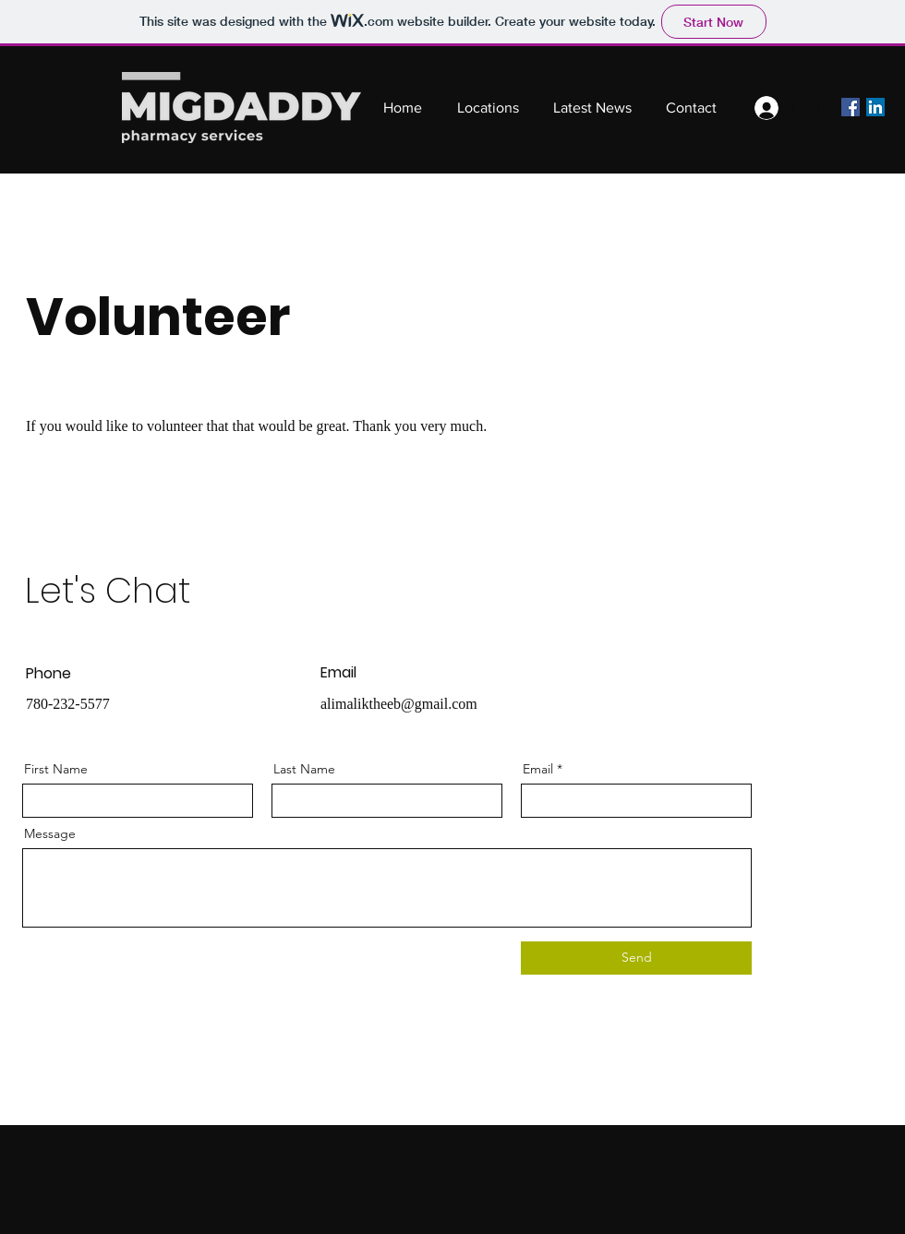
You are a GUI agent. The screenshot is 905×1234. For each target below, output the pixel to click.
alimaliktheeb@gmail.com (398, 704)
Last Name (304, 768)
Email (538, 768)
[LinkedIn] (875, 107)
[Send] (636, 958)
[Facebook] (850, 107)
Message (50, 833)
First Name (56, 768)
